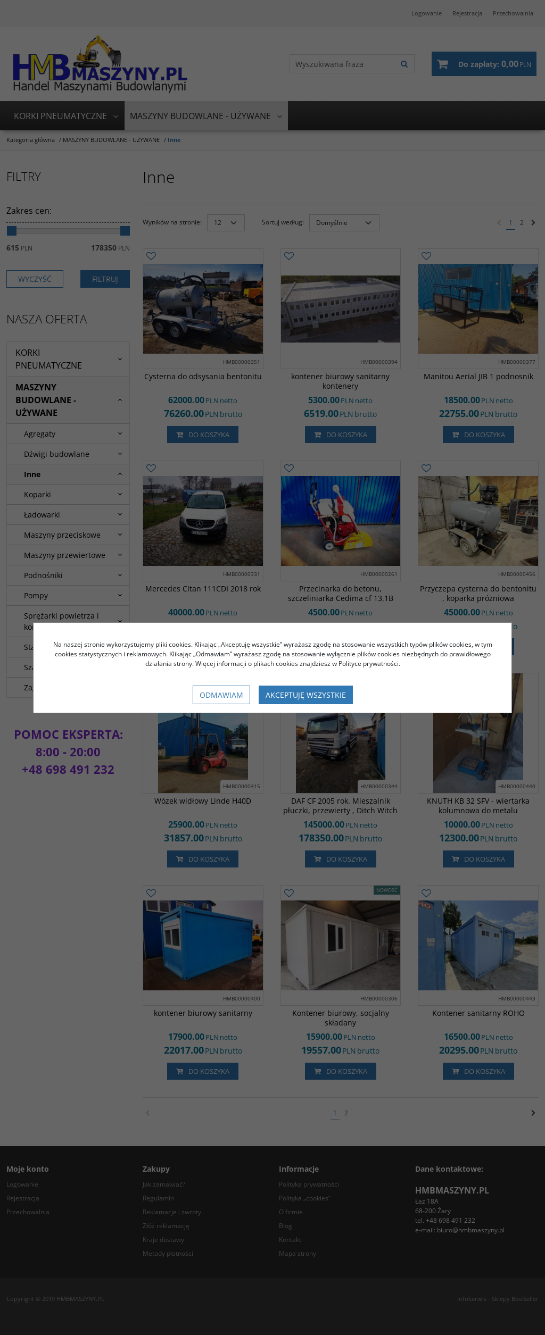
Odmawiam (221, 695)
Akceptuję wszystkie (306, 695)
